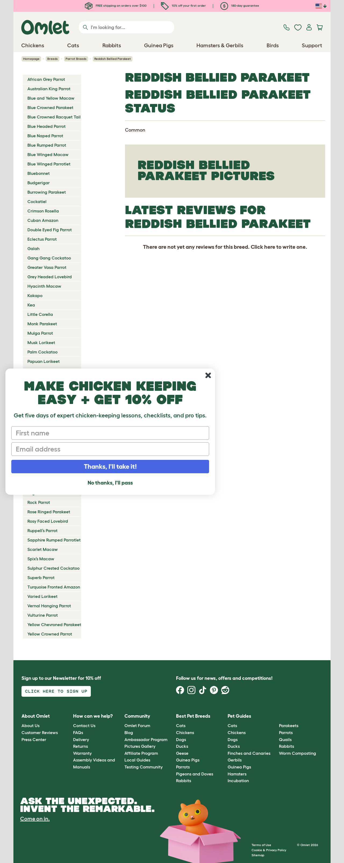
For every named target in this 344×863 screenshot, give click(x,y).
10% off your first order (183, 5)
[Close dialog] (208, 375)
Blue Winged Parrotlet (48, 163)
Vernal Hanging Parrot (49, 605)
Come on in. (35, 819)
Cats (180, 725)
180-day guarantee (239, 5)
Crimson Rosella (43, 210)
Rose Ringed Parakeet (48, 511)
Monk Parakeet (42, 323)
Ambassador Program (145, 739)
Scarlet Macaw (42, 549)
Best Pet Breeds (193, 716)
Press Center (34, 739)
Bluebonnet (38, 173)
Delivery (81, 739)
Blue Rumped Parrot (46, 145)
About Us (31, 725)
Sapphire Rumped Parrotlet (54, 539)
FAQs (78, 732)
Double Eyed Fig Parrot (49, 229)
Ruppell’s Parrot (42, 530)
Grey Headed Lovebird (49, 276)
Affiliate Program (141, 753)
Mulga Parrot (40, 333)
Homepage (31, 58)
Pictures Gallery (139, 746)
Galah (33, 248)
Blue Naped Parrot (45, 135)
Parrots (183, 766)
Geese (182, 753)
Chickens (185, 732)
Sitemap (258, 855)
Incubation (238, 780)
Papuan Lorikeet (43, 361)
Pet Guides (239, 716)
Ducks (182, 746)
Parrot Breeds (76, 58)
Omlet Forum (137, 725)
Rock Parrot (38, 502)
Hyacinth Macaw (44, 286)
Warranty (82, 753)
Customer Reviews (40, 732)
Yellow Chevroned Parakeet (54, 624)
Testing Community (143, 766)
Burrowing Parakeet (46, 192)
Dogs (181, 739)
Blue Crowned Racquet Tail (54, 116)
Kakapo (34, 295)
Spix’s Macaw (40, 558)
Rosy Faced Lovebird (47, 521)
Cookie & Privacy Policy (269, 850)
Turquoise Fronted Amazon (53, 586)
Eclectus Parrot (42, 239)
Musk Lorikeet (41, 342)
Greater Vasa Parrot (46, 267)
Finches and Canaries (249, 753)
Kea (31, 304)
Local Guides (137, 759)
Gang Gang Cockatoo (49, 257)
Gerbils (235, 759)
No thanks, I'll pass (110, 483)
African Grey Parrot (46, 79)
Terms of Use (261, 845)
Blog (128, 732)
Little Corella (40, 314)
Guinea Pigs (187, 759)
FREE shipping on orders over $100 (115, 5)
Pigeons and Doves (194, 773)
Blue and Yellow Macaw (50, 98)
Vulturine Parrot (42, 615)
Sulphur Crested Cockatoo (53, 568)
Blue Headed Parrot (46, 126)
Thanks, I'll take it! (110, 466)
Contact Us (84, 725)
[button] (275, 716)
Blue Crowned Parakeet (50, 107)
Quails (285, 739)
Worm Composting (297, 753)
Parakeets (288, 725)
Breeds (52, 58)
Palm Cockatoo (42, 351)
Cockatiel (36, 201)
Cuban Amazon (42, 220)
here (269, 247)
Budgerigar (38, 182)
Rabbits (183, 780)
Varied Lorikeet (42, 596)
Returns (80, 746)
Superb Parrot (41, 577)
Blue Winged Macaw (48, 154)
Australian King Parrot (48, 88)
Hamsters (237, 773)
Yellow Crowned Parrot (49, 633)
